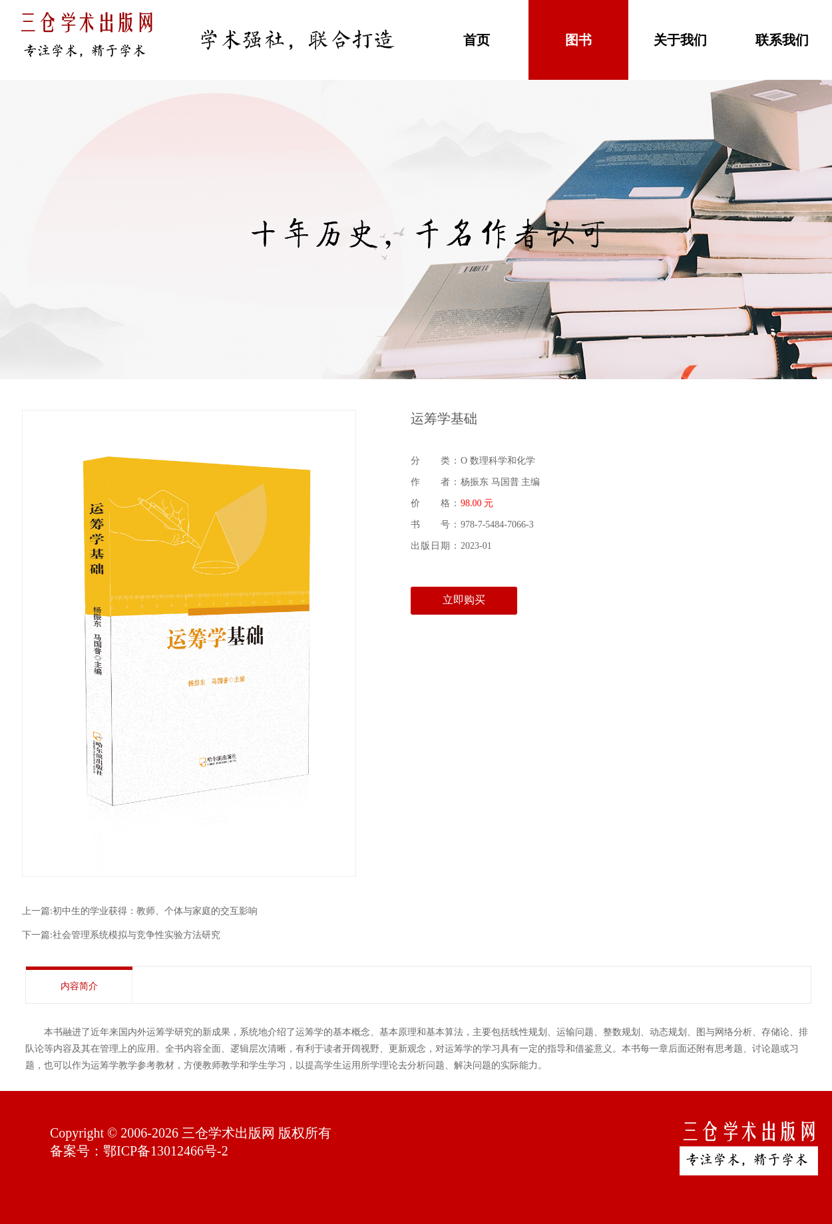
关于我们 (680, 40)
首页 (476, 40)
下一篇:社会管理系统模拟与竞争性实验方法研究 (121, 935)
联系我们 (782, 40)
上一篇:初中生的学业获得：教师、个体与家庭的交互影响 (140, 911)
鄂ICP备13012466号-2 (165, 1151)
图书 (578, 40)
